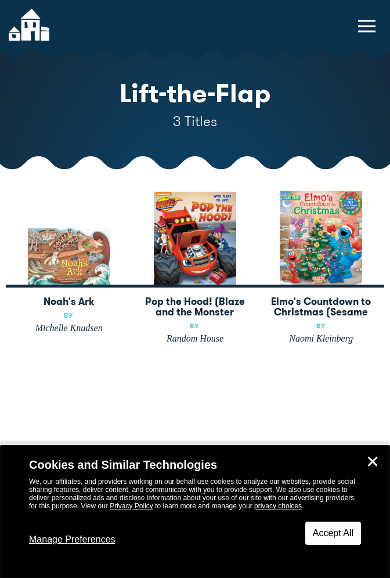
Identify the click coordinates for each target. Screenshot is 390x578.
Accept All (333, 533)
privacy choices (278, 506)
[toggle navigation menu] (366, 26)
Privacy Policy (131, 506)
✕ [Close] (373, 462)
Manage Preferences (72, 539)
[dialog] (195, 512)
